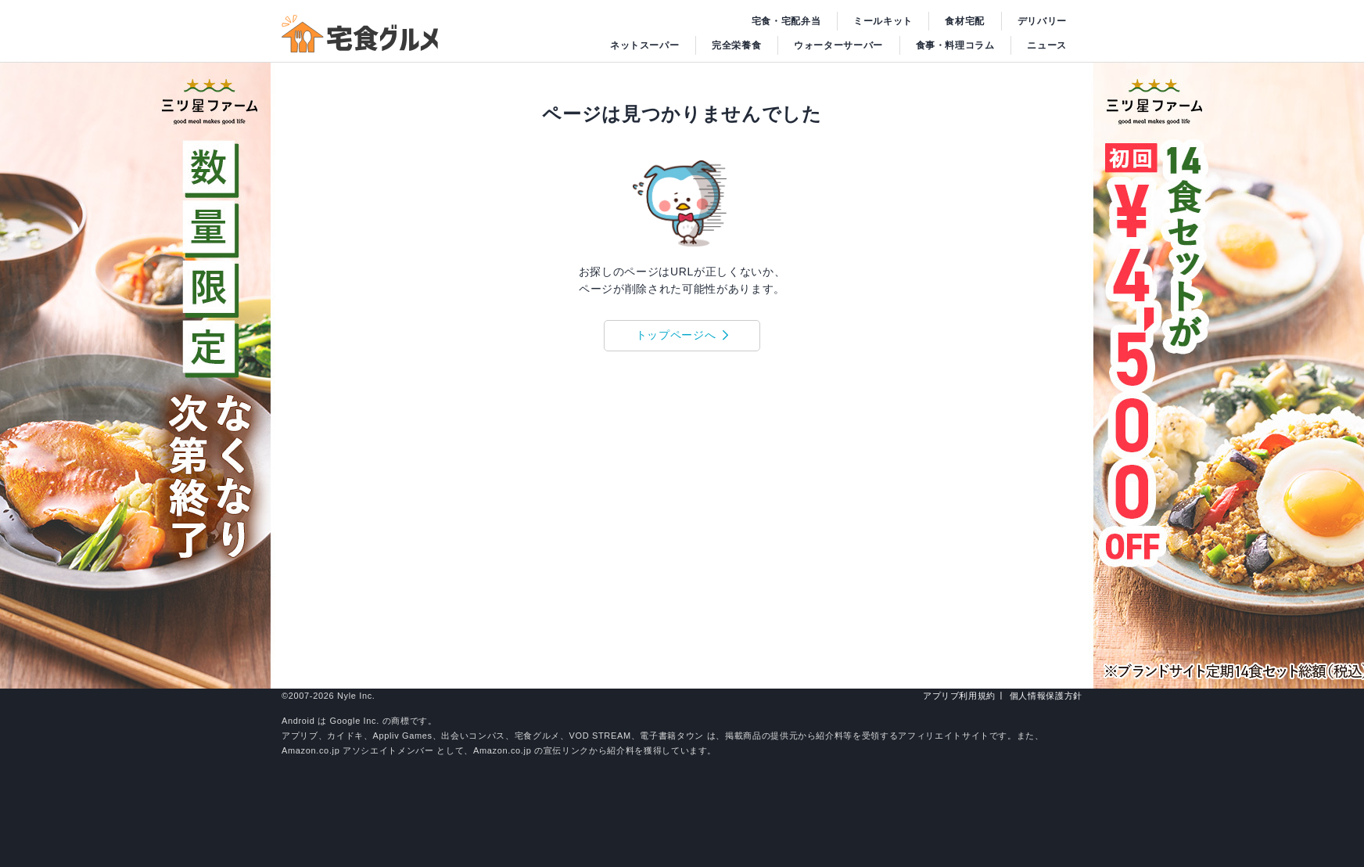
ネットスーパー (645, 45)
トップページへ (676, 335)
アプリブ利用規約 (959, 695)
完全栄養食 (736, 45)
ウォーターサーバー (838, 45)
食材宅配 (965, 21)
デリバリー (1042, 21)
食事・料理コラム (955, 45)
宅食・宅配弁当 (786, 21)
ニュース (1047, 45)
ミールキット (883, 21)
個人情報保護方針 (1046, 695)
